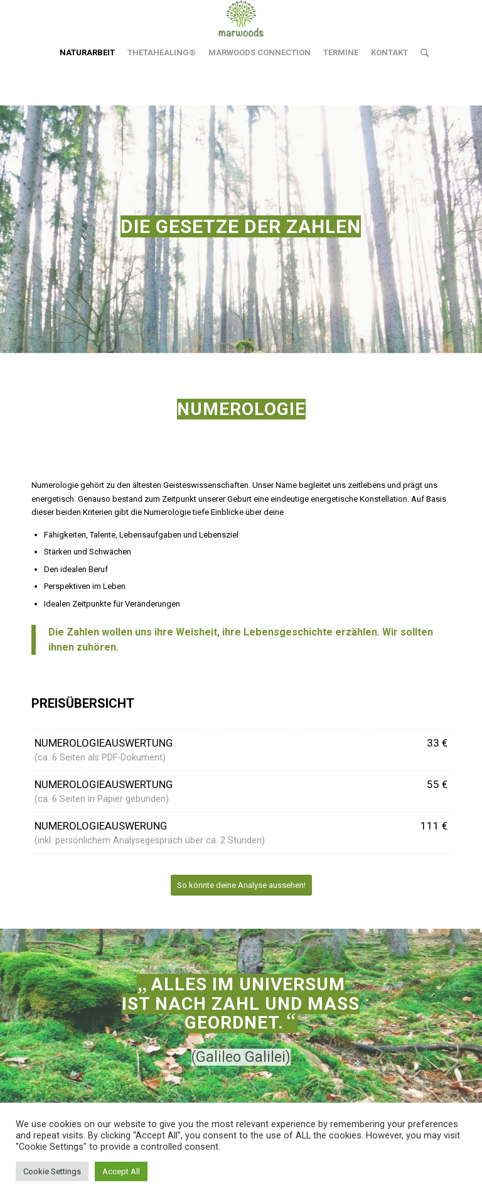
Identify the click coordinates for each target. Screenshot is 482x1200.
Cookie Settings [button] (52, 1171)
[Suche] (421, 52)
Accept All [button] (121, 1171)
